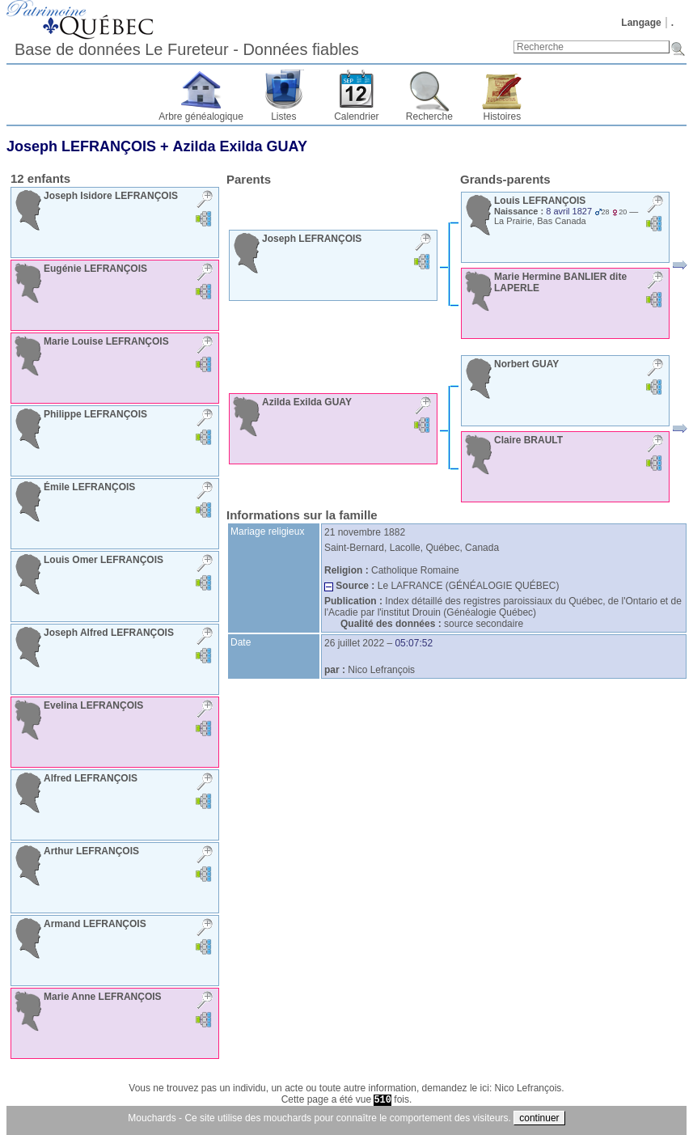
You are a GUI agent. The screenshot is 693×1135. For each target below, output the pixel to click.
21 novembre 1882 (364, 532)
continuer (539, 1118)
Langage (641, 22)
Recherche (429, 116)
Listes (283, 116)
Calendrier (356, 116)
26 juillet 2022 (354, 643)
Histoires (503, 116)
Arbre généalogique (200, 116)
